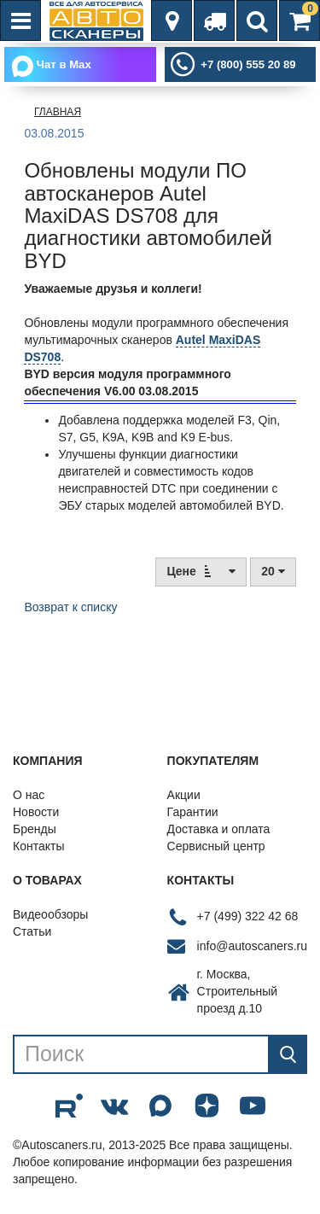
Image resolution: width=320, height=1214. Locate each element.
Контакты (38, 846)
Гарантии (192, 812)
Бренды (34, 829)
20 (272, 571)
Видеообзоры (50, 914)
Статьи (32, 931)
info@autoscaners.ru (252, 946)
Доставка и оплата (219, 829)
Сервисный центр (216, 846)
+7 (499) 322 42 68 (248, 916)
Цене (201, 570)
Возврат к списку (70, 607)
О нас (28, 795)
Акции (184, 795)
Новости (36, 812)
